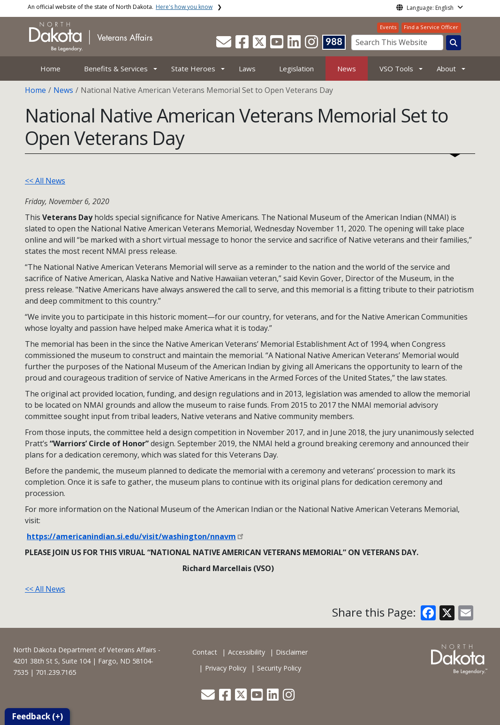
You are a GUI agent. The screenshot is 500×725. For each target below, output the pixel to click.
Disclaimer (292, 652)
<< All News (45, 181)
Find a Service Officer (431, 27)
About (446, 68)
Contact (204, 652)
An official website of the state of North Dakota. (120, 7)
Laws (247, 68)
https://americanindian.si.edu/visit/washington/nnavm (131, 536)
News (346, 68)
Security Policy (279, 668)
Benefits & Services (116, 68)
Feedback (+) (37, 716)
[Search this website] (453, 42)
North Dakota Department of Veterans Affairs (84, 649)
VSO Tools (396, 68)
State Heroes (193, 68)
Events (388, 27)
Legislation (296, 68)
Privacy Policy (225, 668)
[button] (224, 44)
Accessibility (246, 652)
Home (50, 68)
